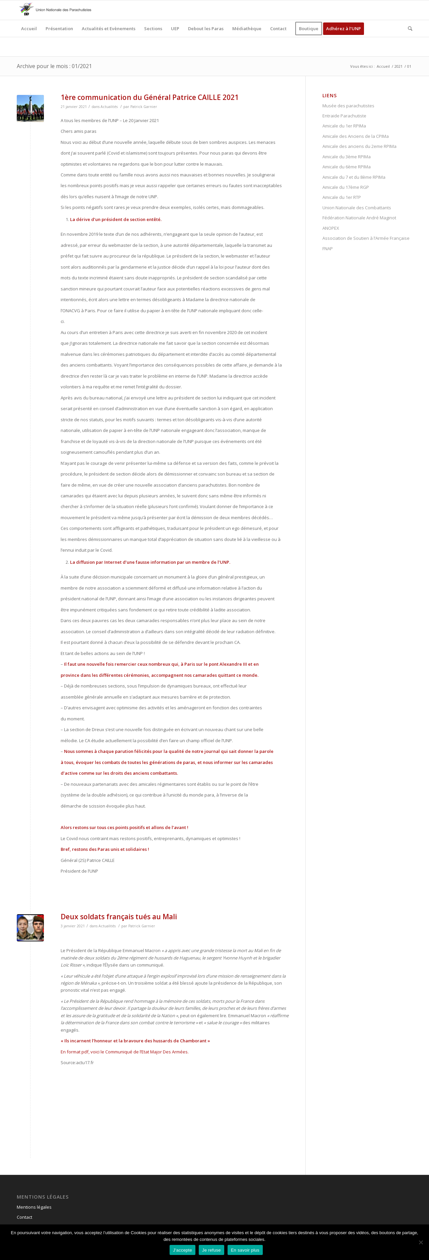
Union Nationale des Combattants (356, 208)
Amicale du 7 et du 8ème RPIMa (353, 177)
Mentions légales (34, 1207)
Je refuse (211, 1250)
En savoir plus (245, 1250)
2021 (398, 66)
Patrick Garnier (143, 106)
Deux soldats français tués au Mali (119, 916)
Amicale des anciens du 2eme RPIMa (359, 146)
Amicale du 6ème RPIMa (346, 167)
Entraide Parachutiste (344, 116)
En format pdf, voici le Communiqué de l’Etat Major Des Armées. (125, 1052)
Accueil (383, 66)
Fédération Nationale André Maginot (359, 218)
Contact (24, 1217)
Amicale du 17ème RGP (345, 187)
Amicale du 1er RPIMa (344, 126)
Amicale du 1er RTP (341, 197)
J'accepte (182, 1250)
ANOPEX (330, 228)
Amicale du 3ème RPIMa (346, 157)
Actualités (109, 106)
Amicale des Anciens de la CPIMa (355, 136)
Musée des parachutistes (348, 106)
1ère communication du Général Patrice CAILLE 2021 (150, 97)
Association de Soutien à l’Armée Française (366, 238)
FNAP (327, 248)
